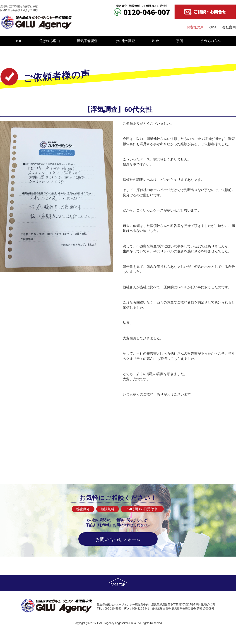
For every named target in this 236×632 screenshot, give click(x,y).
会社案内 (229, 27)
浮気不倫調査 (87, 41)
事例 (179, 41)
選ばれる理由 (49, 41)
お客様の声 (195, 27)
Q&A (213, 27)
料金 (155, 41)
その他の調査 (125, 41)
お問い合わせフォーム (118, 539)
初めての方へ (210, 41)
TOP (18, 41)
